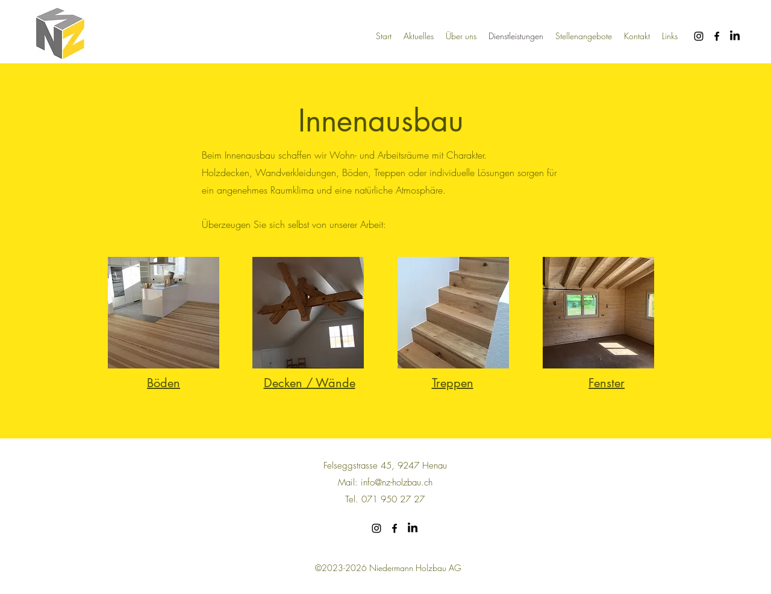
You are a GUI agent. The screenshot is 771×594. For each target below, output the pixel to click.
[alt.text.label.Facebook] (717, 36)
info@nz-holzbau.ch (396, 482)
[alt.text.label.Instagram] (699, 36)
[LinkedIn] (735, 36)
